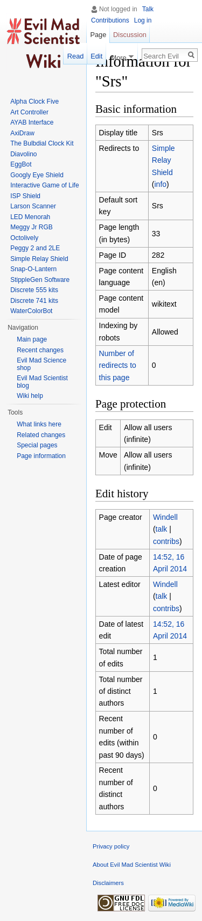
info (161, 184)
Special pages (37, 445)
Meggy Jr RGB (31, 227)
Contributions (110, 20)
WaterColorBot (31, 311)
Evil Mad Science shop (41, 364)
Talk (148, 9)
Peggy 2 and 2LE (35, 248)
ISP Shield (25, 196)
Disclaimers (108, 883)
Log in (143, 20)
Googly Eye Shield (37, 175)
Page (98, 35)
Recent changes (40, 350)
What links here (39, 424)
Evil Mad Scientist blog (42, 381)
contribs (166, 541)
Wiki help (30, 396)
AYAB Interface (31, 122)
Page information (41, 456)
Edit (96, 56)
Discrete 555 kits (34, 290)
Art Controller (29, 112)
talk (162, 529)
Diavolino (23, 154)
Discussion (130, 35)
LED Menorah (30, 217)
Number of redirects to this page (117, 365)
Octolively (24, 238)
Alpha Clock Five (34, 101)
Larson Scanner (33, 206)
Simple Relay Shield (163, 160)
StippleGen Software (39, 280)
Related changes (41, 435)
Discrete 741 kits (34, 300)
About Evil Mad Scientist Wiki (132, 864)
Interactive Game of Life (44, 185)
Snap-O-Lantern (33, 269)
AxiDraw (22, 133)
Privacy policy (111, 846)
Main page (32, 339)
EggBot (20, 164)
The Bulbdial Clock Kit (41, 143)
